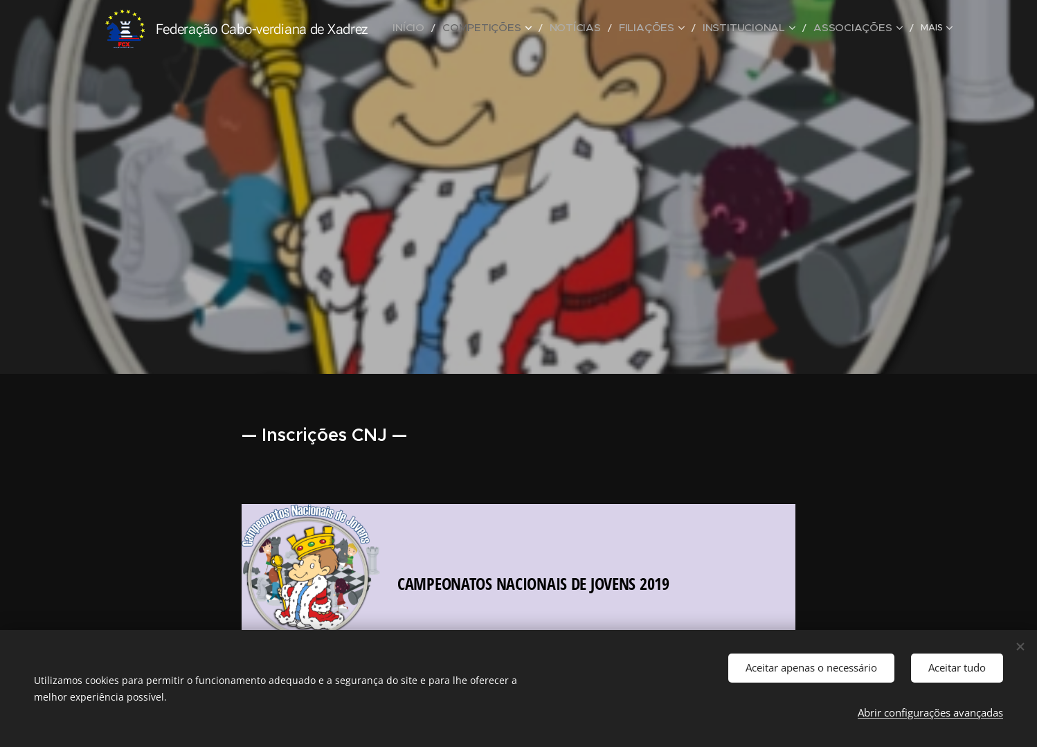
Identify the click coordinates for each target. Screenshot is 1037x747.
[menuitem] (450, 28)
